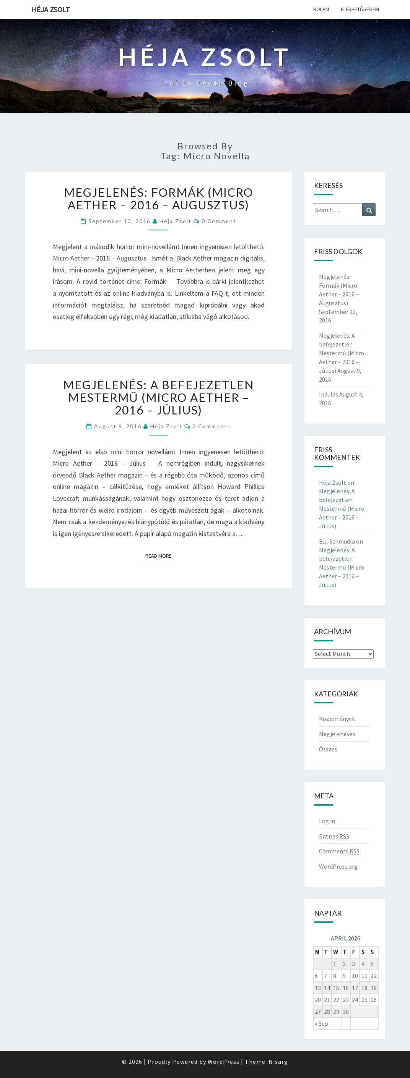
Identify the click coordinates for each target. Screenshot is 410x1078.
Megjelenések (337, 734)
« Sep (321, 1023)
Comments (339, 851)
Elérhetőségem (360, 9)
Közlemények (337, 718)
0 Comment (219, 221)
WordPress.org (338, 866)
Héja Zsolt (50, 9)
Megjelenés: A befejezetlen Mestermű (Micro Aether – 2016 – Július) (158, 397)
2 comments (211, 426)
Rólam (321, 9)
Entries (334, 836)
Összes (328, 749)
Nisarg (278, 1061)
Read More (160, 555)
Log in (327, 821)
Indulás (328, 394)
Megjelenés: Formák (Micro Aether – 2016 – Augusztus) (158, 198)
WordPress (223, 1061)
